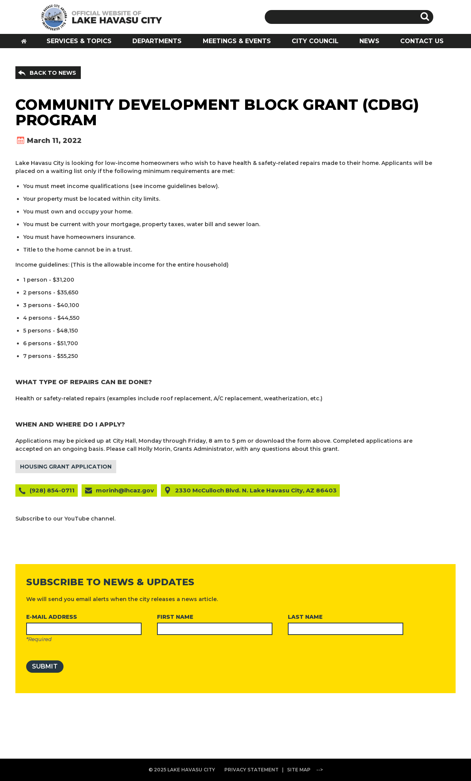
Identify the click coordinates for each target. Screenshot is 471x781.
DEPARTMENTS (157, 41)
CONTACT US (422, 41)
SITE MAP (299, 770)
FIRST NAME (175, 616)
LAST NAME (305, 616)
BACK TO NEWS (53, 72)
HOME (26, 43)
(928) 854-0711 (52, 490)
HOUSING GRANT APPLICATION (66, 466)
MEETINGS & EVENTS (237, 41)
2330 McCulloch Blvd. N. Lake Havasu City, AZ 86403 (256, 490)
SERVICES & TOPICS (79, 41)
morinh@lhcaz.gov (125, 490)
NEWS (369, 41)
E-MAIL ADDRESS (51, 616)
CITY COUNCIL (315, 41)
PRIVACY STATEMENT (251, 770)
